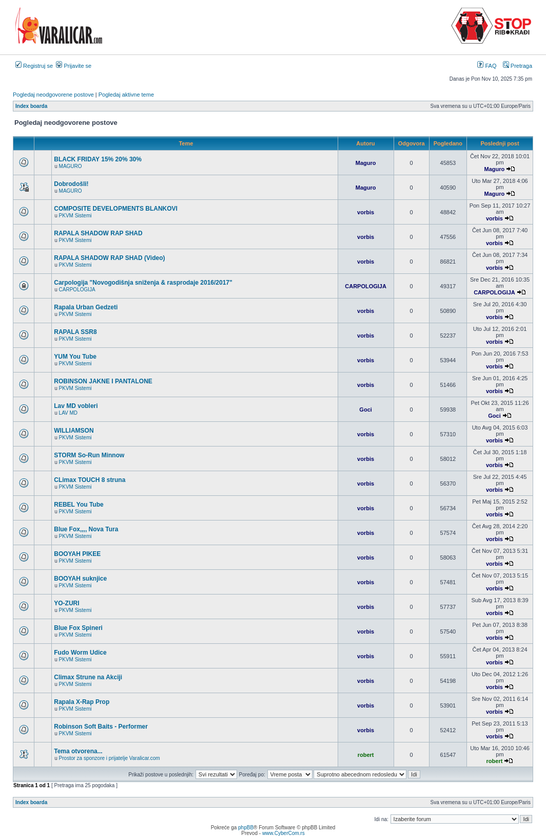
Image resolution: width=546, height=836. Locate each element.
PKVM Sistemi (75, 215)
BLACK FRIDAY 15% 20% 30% (98, 159)
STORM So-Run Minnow (89, 455)
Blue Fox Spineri (78, 627)
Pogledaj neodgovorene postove (53, 94)
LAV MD (68, 413)
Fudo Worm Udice (80, 652)
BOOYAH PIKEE (77, 554)
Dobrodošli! (71, 184)
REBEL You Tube (78, 504)
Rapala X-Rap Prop (81, 701)
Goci (365, 409)
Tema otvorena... (78, 751)
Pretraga (517, 66)
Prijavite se (73, 66)
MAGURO (70, 166)
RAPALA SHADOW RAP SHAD (98, 233)
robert (366, 755)
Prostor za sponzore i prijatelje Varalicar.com (109, 758)
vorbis (365, 212)
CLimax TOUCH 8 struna (89, 480)
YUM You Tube (75, 356)
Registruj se (34, 66)
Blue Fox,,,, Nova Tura (86, 529)
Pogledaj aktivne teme (126, 94)
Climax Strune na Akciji (88, 677)
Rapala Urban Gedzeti (86, 307)
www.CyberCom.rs (283, 833)
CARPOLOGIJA (77, 289)
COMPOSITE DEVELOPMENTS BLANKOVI (116, 208)
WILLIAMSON (73, 430)
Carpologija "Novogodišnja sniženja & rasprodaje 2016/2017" (143, 282)
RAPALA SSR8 (75, 332)
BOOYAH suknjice (80, 578)
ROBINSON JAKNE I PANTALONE (103, 381)
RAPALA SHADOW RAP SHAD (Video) (109, 258)
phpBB (246, 827)
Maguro (366, 163)
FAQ (486, 66)
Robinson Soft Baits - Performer (101, 726)
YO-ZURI (66, 603)
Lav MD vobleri (76, 406)
